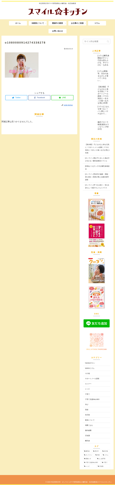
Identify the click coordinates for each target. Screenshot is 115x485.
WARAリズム (89, 368)
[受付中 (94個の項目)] (96, 451)
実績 (86, 410)
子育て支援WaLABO (92, 399)
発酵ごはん (89, 425)
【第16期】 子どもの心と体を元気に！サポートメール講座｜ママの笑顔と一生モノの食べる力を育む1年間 (97, 149)
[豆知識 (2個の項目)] (103, 466)
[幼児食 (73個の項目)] (105, 451)
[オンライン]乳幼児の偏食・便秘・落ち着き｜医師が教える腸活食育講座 (97, 177)
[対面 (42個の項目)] (97, 455)
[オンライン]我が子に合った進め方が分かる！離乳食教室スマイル (97, 159)
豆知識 (87, 435)
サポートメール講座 (92, 378)
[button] (108, 41)
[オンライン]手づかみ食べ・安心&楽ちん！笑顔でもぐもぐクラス (97, 186)
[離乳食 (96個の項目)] (87, 451)
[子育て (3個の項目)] (105, 462)
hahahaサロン (90, 363)
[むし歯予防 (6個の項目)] (103, 458)
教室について (90, 420)
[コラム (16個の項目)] (106, 455)
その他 (87, 373)
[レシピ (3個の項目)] (89, 466)
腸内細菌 (88, 430)
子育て (87, 394)
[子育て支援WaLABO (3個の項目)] (92, 462)
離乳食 (87, 441)
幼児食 (87, 415)
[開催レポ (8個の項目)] (89, 458)
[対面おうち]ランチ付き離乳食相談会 (97, 167)
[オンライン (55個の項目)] (88, 455)
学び (86, 404)
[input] (96, 41)
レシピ (87, 389)
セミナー (88, 384)
